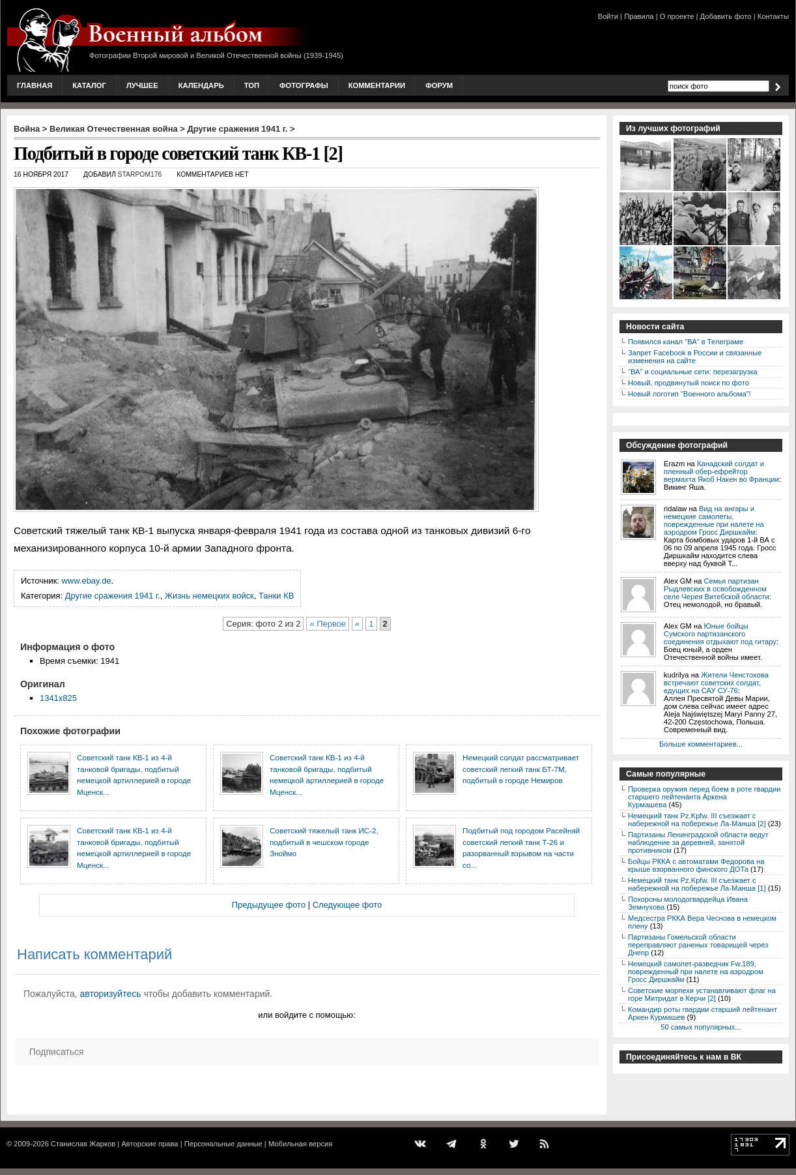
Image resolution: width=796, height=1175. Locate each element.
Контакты (773, 16)
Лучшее (142, 85)
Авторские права (149, 1144)
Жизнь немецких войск (209, 596)
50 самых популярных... (701, 1027)
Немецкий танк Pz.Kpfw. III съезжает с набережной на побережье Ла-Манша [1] (697, 884)
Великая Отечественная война (114, 129)
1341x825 (58, 698)
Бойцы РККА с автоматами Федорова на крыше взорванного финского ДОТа (696, 865)
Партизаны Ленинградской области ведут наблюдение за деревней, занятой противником (698, 842)
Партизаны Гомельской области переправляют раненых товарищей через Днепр (698, 945)
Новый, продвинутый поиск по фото (688, 383)
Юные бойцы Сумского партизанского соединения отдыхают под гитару (720, 634)
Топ (251, 85)
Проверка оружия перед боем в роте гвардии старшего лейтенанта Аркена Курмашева (704, 797)
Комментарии (376, 85)
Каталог (89, 85)
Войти (608, 16)
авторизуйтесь (110, 994)
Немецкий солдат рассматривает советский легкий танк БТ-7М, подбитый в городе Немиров (520, 768)
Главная (34, 85)
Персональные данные (223, 1144)
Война (27, 129)
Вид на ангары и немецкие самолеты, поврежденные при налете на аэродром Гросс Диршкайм (714, 520)
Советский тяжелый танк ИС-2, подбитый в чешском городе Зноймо (324, 841)
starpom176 (140, 174)
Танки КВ (276, 596)
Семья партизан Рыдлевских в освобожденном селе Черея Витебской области (716, 589)
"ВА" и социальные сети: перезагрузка (693, 372)
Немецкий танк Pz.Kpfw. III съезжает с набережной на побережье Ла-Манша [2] (697, 819)
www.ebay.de (86, 581)
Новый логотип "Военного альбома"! (689, 394)
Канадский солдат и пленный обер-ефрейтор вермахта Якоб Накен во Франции (721, 471)
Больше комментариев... (701, 744)
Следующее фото (347, 905)
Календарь (201, 85)
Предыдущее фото (269, 905)
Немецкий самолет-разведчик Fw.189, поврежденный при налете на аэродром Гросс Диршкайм (695, 971)
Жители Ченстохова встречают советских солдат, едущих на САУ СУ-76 (716, 682)
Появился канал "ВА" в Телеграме (685, 342)
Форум (439, 85)
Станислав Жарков (83, 1144)
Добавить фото (726, 16)
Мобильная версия (300, 1144)
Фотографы (303, 85)
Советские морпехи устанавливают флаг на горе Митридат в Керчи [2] (702, 994)
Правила (638, 16)
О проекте (677, 16)
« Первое (327, 624)
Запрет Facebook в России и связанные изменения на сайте (694, 356)
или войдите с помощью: (306, 1015)
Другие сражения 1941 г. (238, 129)
